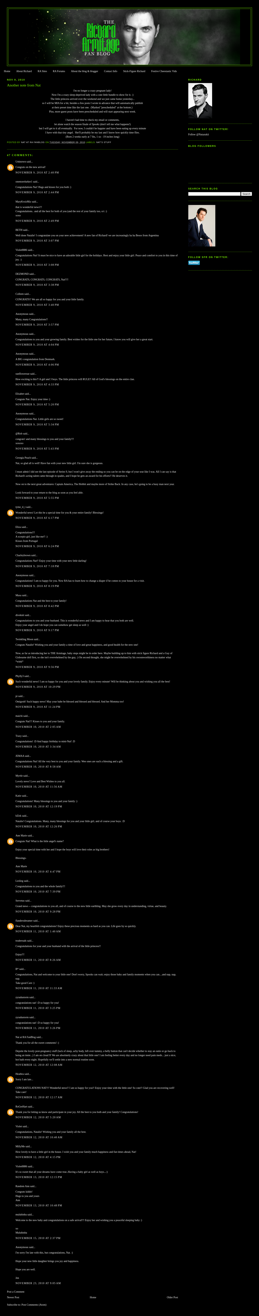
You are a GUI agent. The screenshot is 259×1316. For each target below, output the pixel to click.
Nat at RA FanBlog (26, 1037)
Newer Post (13, 1297)
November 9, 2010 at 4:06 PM (37, 364)
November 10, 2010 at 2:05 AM (38, 726)
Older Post (172, 1297)
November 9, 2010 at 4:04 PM (37, 344)
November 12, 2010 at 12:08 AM (39, 1064)
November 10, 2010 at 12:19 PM (39, 806)
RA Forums (59, 71)
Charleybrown (23, 555)
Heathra (20, 1074)
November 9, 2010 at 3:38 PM (37, 284)
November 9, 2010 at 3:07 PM (37, 240)
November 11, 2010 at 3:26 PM (38, 1028)
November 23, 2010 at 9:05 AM (38, 1283)
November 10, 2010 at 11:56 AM (39, 786)
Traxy (19, 736)
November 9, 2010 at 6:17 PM (37, 518)
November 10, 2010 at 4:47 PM (38, 871)
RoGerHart (21, 1106)
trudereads (21, 940)
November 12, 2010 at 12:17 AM (39, 1097)
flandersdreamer (24, 920)
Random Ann (22, 1186)
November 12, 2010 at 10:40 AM (39, 1137)
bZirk (18, 815)
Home (7, 71)
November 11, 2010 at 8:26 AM (38, 960)
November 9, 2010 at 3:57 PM (37, 324)
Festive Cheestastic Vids (164, 71)
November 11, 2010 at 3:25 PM (38, 1008)
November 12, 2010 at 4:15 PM (38, 1157)
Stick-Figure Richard (134, 71)
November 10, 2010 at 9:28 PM (38, 911)
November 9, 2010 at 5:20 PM (37, 404)
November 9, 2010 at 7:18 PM (37, 566)
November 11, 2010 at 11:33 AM (39, 988)
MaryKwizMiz (23, 201)
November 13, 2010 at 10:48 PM (39, 1205)
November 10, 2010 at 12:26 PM (39, 826)
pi (17, 696)
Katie (18, 795)
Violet (19, 1126)
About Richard (24, 71)
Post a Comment (15, 1291)
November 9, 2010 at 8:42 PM (37, 606)
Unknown (21, 161)
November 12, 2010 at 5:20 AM (38, 1117)
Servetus (20, 900)
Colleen (20, 294)
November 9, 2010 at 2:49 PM (37, 220)
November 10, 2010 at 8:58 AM (38, 766)
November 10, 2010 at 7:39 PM (38, 891)
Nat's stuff (103, 142)
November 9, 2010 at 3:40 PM (37, 304)
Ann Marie (21, 835)
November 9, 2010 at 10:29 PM (38, 686)
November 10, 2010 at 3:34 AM (38, 746)
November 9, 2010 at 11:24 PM (38, 706)
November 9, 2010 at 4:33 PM (37, 384)
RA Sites (42, 71)
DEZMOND (22, 274)
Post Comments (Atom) (33, 1304)
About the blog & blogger (84, 71)
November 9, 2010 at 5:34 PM (37, 424)
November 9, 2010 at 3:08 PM (37, 264)
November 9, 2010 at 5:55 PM (37, 498)
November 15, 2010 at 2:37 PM (38, 1238)
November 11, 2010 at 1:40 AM (38, 931)
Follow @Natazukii (198, 134)
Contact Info (110, 71)
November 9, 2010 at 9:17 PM (37, 630)
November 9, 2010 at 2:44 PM (37, 192)
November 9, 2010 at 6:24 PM (37, 546)
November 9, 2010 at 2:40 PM (37, 172)
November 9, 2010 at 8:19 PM (37, 586)
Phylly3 (20, 676)
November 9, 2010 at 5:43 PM (37, 448)
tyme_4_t (21, 507)
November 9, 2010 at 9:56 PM (37, 667)
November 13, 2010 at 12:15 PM (39, 1177)
